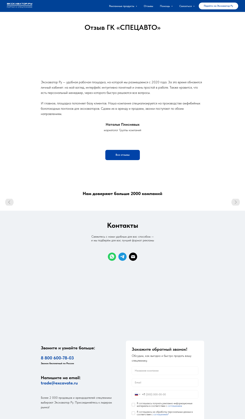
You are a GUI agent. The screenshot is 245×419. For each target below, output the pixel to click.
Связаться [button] (185, 6)
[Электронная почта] (133, 257)
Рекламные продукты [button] (122, 6)
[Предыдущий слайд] (9, 202)
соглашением (175, 405)
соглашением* (161, 414)
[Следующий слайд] (235, 202)
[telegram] (122, 257)
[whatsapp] (112, 257)
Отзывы (148, 6)
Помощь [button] (165, 6)
